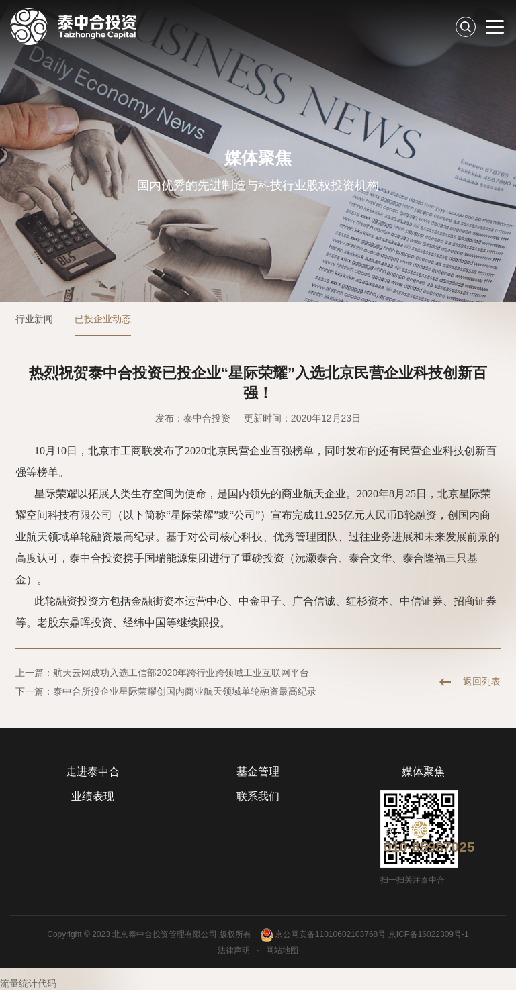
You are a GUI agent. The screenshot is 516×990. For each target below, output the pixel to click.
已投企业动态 (103, 318)
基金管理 (258, 771)
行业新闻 (34, 318)
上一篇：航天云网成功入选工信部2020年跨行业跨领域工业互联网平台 (162, 672)
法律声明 (234, 950)
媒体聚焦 (423, 771)
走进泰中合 (93, 771)
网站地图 (282, 950)
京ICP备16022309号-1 (428, 934)
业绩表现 (92, 796)
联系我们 (258, 796)
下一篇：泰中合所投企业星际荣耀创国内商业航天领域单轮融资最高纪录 (165, 691)
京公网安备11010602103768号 (323, 935)
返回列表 (482, 681)
